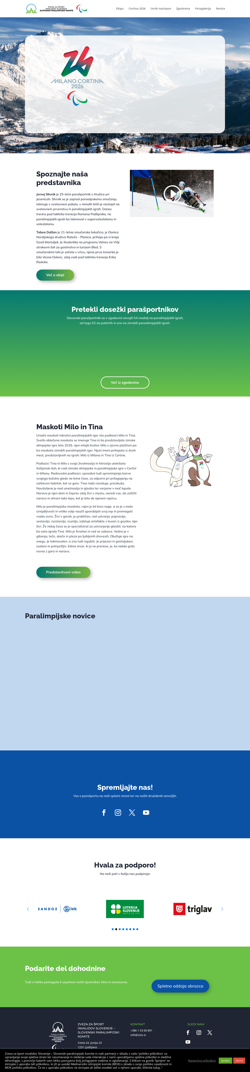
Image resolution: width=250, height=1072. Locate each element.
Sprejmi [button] (225, 1060)
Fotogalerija (203, 9)
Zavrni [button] (239, 1060)
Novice (220, 9)
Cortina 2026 (137, 9)
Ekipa (119, 9)
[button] (222, 909)
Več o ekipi (55, 275)
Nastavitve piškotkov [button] (202, 1060)
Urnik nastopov (161, 9)
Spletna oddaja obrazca (180, 985)
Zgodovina (183, 9)
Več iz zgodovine (125, 382)
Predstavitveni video (63, 572)
